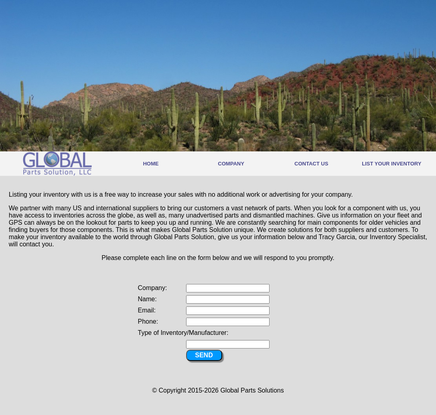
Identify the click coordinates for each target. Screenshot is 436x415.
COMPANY (231, 164)
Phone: (148, 321)
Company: (152, 287)
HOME (150, 164)
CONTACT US (311, 164)
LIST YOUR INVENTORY (391, 164)
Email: (147, 310)
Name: (147, 299)
